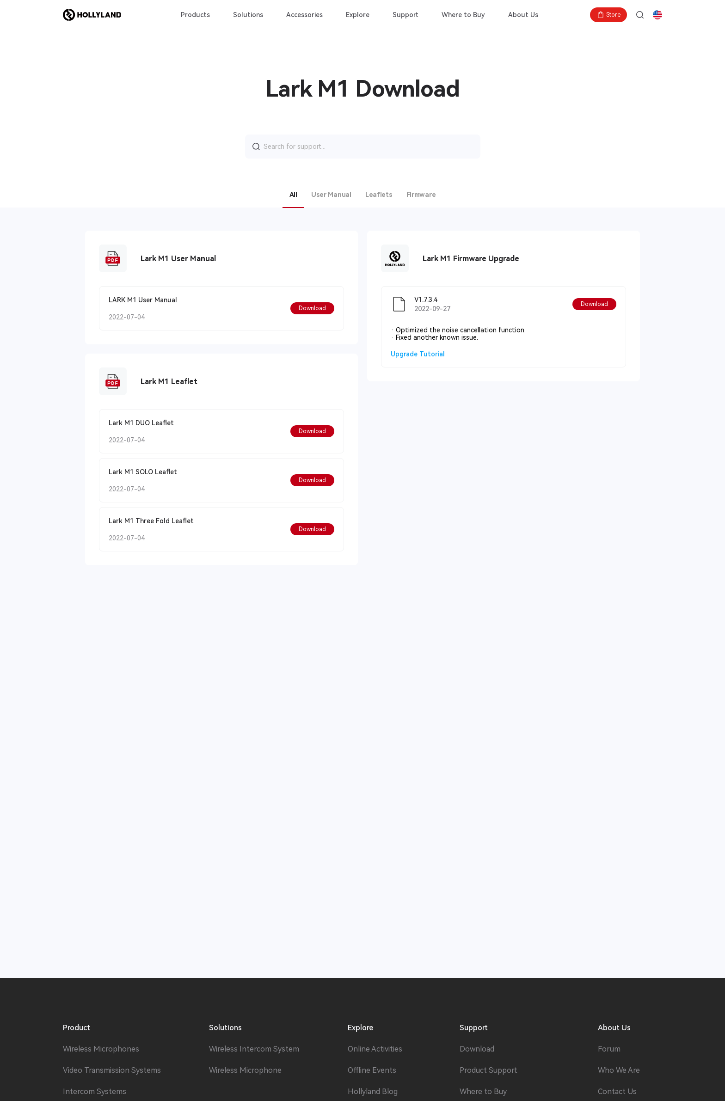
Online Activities (375, 1049)
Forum (609, 1049)
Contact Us (617, 1091)
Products (195, 14)
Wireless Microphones (101, 1049)
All (293, 194)
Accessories (304, 14)
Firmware (421, 194)
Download (477, 1049)
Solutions (248, 14)
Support (405, 14)
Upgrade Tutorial (418, 354)
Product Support (488, 1070)
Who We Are (619, 1070)
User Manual (331, 194)
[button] (312, 308)
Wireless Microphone (245, 1070)
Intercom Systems (94, 1091)
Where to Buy (463, 14)
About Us (523, 14)
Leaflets (379, 194)
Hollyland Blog (373, 1091)
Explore (357, 14)
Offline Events (372, 1070)
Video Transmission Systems (112, 1070)
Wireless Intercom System (254, 1049)
